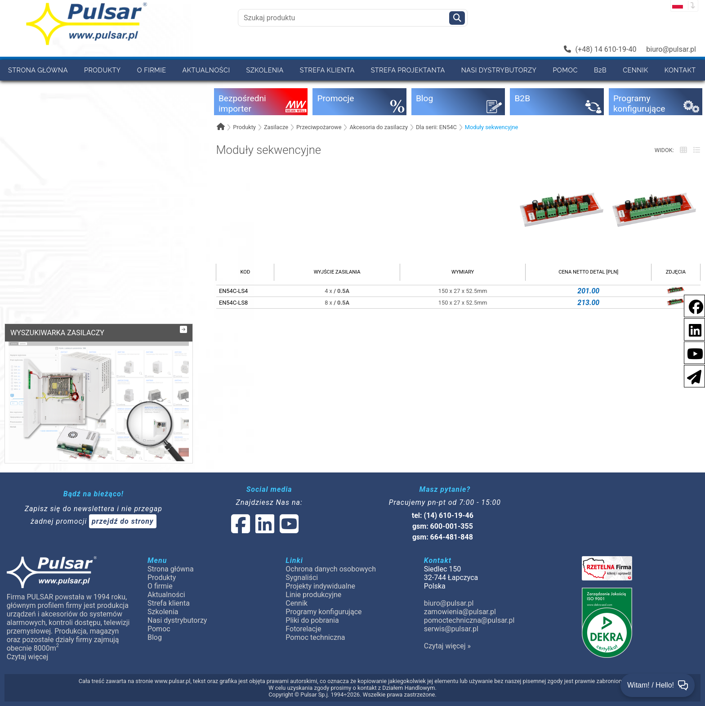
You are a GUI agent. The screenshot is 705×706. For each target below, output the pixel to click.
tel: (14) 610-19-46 (442, 515)
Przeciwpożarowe (318, 127)
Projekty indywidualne (320, 586)
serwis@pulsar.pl (451, 629)
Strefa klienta (327, 70)
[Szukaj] (457, 18)
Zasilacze (276, 127)
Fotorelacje (303, 629)
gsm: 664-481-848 (442, 537)
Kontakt (680, 70)
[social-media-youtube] (692, 352)
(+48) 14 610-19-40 (600, 49)
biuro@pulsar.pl (671, 49)
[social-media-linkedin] (690, 328)
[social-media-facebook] (691, 305)
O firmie (151, 70)
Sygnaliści (302, 577)
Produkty (102, 70)
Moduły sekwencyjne (491, 127)
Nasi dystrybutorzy (499, 70)
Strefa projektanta (408, 70)
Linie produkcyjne (313, 594)
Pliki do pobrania (312, 620)
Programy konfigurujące (323, 611)
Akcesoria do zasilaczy (378, 127)
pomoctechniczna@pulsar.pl (469, 620)
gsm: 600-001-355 (442, 526)
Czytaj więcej (28, 656)
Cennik (635, 70)
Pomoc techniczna (315, 637)
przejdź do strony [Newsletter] (123, 521)
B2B (600, 70)
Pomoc (565, 70)
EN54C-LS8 (233, 302)
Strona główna (38, 70)
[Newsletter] (691, 375)
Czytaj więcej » (447, 646)
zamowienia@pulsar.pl (460, 611)
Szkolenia (264, 70)
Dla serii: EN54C (436, 127)
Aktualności (206, 70)
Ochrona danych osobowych (331, 569)
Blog (154, 637)
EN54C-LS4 (233, 291)
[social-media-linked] (264, 529)
